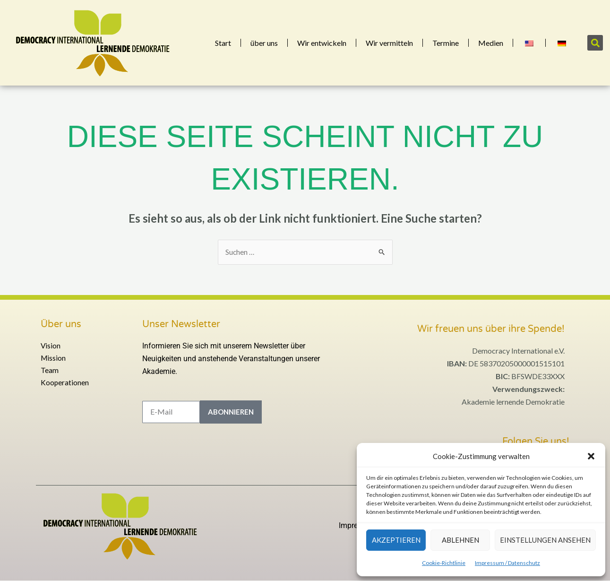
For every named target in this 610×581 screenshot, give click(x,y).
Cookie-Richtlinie (443, 562)
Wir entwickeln (321, 42)
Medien (490, 42)
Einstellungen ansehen (545, 540)
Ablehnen (460, 540)
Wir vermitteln (389, 42)
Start (223, 42)
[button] (591, 456)
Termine (445, 42)
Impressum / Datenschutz (507, 562)
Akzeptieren (396, 540)
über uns (264, 42)
